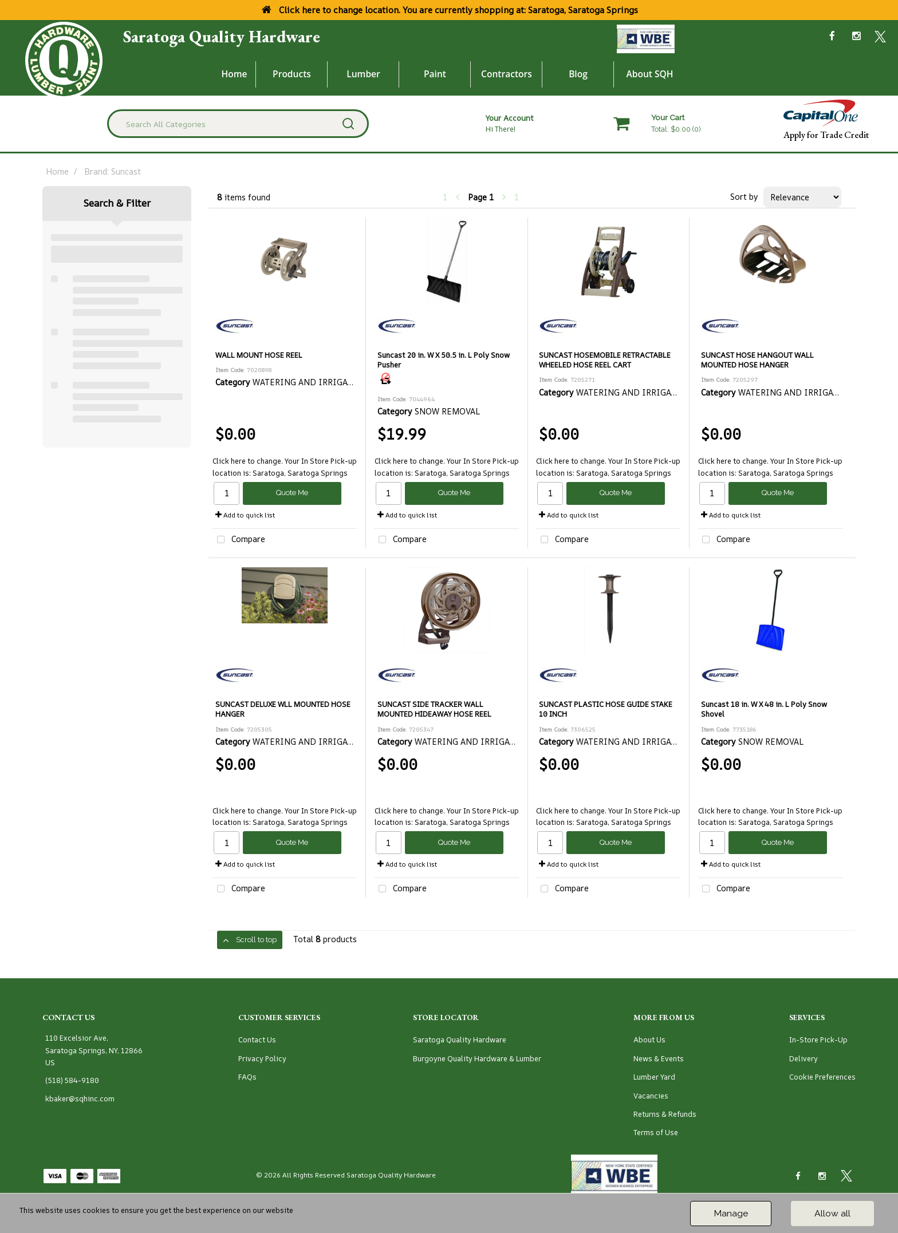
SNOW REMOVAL (447, 411)
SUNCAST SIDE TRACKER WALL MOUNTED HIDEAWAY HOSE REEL (434, 709)
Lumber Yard (654, 1077)
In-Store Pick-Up (818, 1040)
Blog (578, 74)
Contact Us (257, 1040)
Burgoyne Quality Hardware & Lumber (477, 1059)
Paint (435, 74)
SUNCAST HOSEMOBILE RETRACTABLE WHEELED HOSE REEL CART (605, 360)
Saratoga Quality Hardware (221, 37)
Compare (238, 540)
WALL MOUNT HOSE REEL (258, 355)
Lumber (363, 74)
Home (234, 74)
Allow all (832, 1213)
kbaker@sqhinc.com (80, 1099)
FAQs (247, 1077)
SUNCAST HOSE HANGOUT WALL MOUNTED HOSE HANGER (757, 360)
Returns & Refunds (664, 1114)
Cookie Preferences (822, 1077)
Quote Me (292, 492)
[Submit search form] (348, 123)
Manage (731, 1213)
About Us (649, 1040)
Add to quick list (245, 515)
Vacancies (650, 1096)
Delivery (803, 1059)
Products (292, 74)
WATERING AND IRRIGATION (311, 382)
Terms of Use (655, 1132)
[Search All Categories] (238, 123)
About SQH (649, 74)
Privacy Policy (262, 1059)
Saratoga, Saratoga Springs (300, 473)
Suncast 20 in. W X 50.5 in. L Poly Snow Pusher (443, 360)
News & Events (658, 1059)
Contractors (506, 74)
